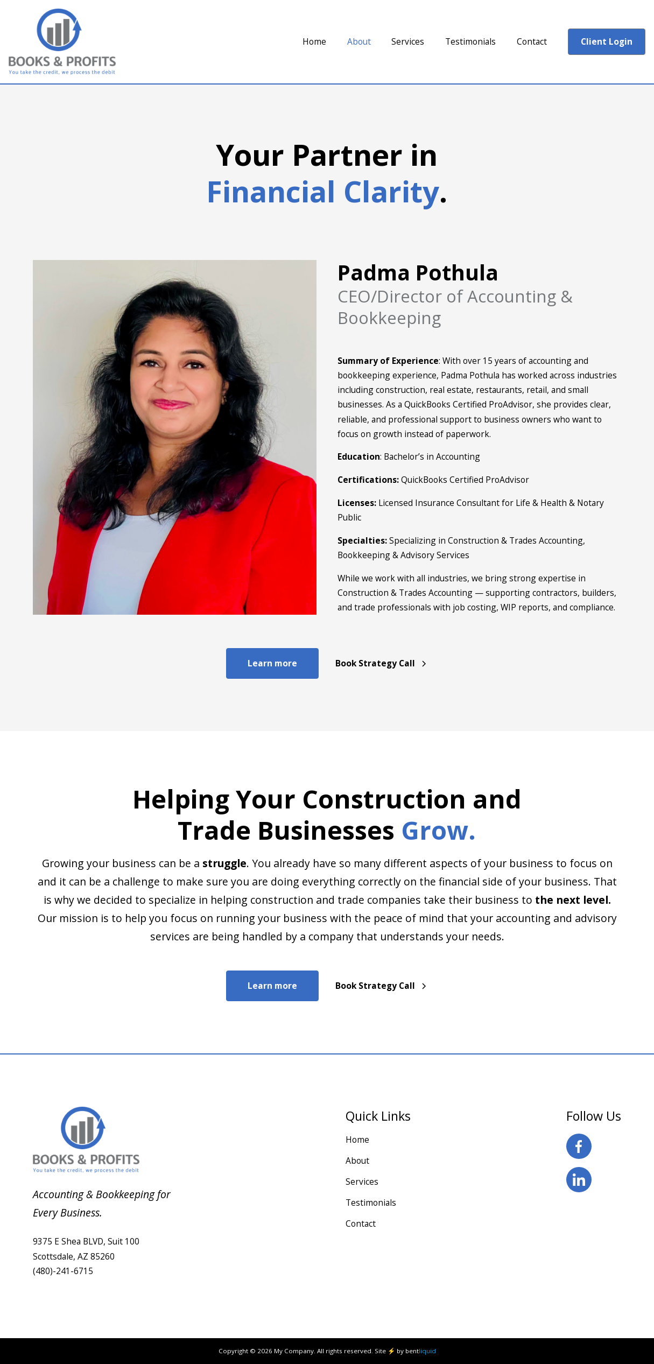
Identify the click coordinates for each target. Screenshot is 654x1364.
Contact (361, 1223)
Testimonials (371, 1202)
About (357, 1160)
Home (357, 1139)
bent (420, 1351)
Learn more (272, 663)
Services (362, 1181)
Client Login (606, 41)
